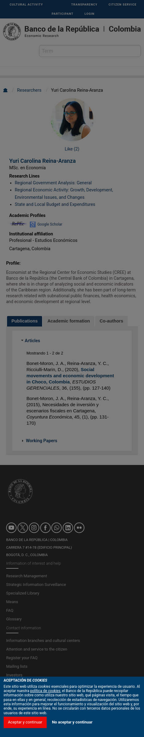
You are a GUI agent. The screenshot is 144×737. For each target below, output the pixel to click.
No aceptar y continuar (72, 728)
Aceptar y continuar (25, 728)
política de (45, 697)
